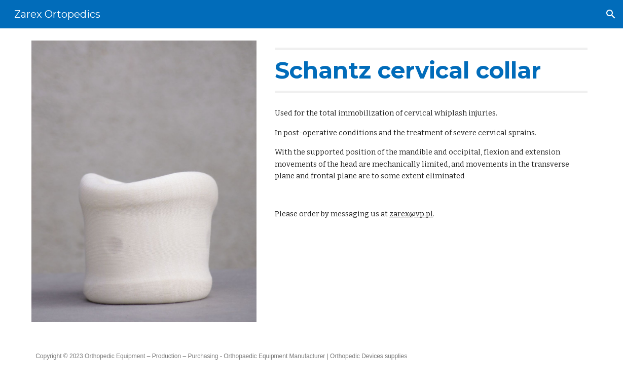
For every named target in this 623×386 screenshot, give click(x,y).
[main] (431, 70)
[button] (611, 14)
